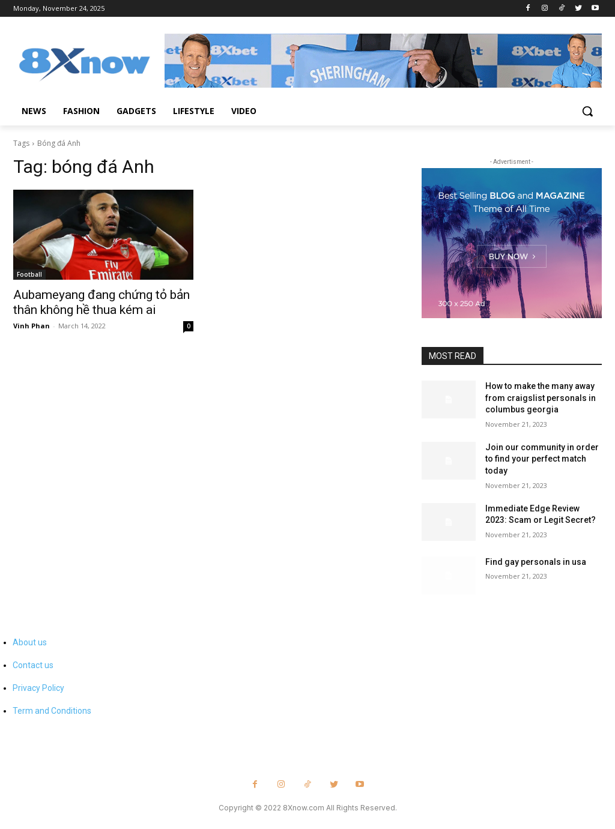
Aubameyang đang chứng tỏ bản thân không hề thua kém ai (101, 302)
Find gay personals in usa (535, 562)
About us (30, 642)
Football (29, 274)
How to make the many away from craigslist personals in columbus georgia (540, 397)
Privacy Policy (38, 688)
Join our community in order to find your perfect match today (542, 458)
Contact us (33, 665)
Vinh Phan (31, 325)
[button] (587, 111)
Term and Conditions (52, 711)
